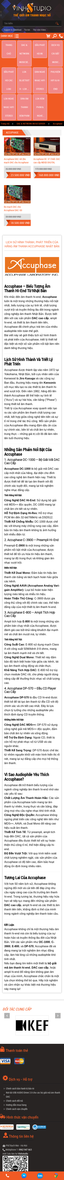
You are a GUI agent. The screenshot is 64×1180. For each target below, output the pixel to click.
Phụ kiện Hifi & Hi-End (55, 54)
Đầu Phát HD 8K (40, 45)
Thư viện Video (39, 29)
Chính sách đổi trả (14, 1048)
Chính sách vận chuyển (16, 1056)
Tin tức (27, 29)
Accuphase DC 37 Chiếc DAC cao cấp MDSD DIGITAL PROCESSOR (46, 110)
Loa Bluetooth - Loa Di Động (24, 54)
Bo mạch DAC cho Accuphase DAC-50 (13, 156)
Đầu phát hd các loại (9, 54)
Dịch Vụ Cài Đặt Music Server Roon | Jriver (55, 45)
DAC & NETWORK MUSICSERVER (24, 45)
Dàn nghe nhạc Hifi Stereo (39, 54)
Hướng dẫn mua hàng (16, 1052)
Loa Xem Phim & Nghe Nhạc (40, 63)
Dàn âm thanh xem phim (24, 63)
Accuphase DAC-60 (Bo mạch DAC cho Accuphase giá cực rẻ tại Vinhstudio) (16, 110)
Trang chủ (9, 45)
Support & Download (12, 29)
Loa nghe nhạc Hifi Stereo (9, 63)
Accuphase (57, 71)
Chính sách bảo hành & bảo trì (20, 1036)
